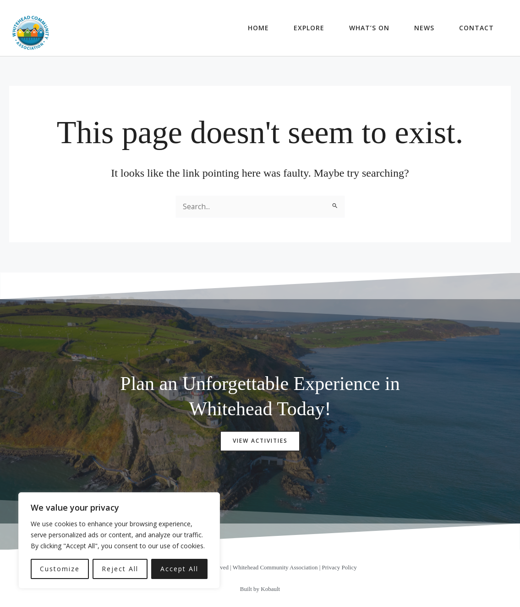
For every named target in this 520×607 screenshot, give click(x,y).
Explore (309, 27)
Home (258, 27)
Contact (476, 27)
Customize (60, 568)
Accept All (179, 568)
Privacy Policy (339, 568)
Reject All (120, 568)
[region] (119, 540)
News (424, 27)
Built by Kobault (260, 589)
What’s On (369, 27)
